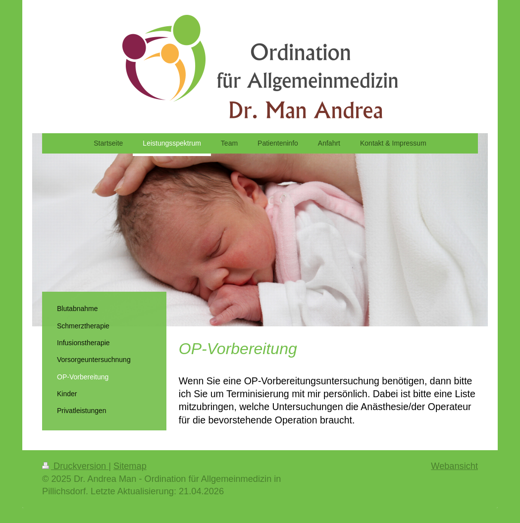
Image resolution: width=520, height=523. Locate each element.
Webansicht (454, 466)
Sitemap (130, 466)
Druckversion (75, 466)
